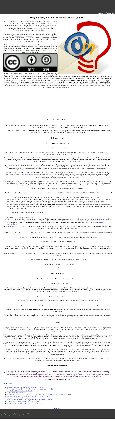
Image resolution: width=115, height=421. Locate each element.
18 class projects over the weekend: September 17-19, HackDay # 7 (28, 398)
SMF (44, 229)
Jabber (70, 373)
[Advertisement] (57, 102)
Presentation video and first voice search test (21, 400)
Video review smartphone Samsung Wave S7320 (23, 404)
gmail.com (18, 36)
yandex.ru (29, 36)
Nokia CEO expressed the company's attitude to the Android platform (29, 402)
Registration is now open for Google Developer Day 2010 (25, 389)
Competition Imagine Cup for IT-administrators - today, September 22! (30, 391)
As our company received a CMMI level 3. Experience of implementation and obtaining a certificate (39, 397)
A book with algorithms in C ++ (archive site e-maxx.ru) (24, 406)
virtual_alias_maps (26, 174)
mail (61, 373)
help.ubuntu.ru (77, 377)
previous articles (81, 202)
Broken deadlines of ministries (17, 395)
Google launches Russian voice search (19, 393)
